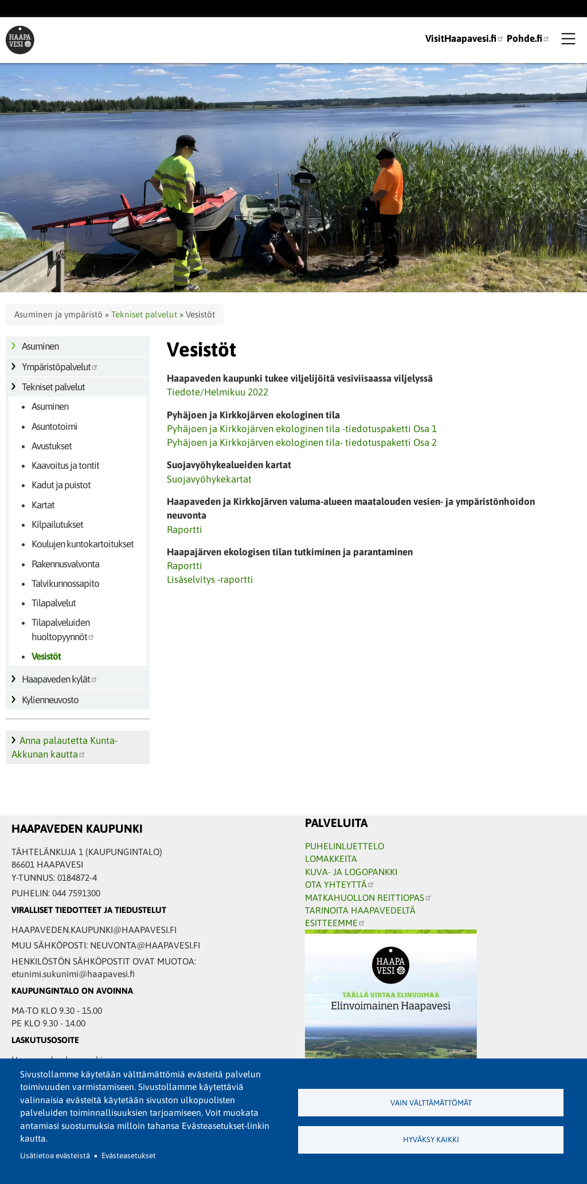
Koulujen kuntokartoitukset (83, 544)
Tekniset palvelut (144, 314)
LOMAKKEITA (331, 858)
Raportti (184, 529)
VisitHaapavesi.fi (464, 38)
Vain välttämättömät (431, 1103)
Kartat (43, 505)
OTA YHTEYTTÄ (340, 884)
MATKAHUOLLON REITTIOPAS (368, 897)
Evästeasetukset (128, 1155)
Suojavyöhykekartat (209, 479)
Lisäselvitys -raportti (210, 579)
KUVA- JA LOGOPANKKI (351, 872)
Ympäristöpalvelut (60, 367)
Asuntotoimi (54, 426)
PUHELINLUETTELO (344, 846)
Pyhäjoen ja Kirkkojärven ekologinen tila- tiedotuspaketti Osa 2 (302, 442)
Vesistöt (46, 656)
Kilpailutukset (57, 524)
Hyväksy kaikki (431, 1139)
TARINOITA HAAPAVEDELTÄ (360, 910)
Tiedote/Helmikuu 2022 (217, 392)
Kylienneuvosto (50, 699)
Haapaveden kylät (60, 679)
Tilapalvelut (54, 603)
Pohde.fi (528, 38)
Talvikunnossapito (65, 583)
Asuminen (40, 346)
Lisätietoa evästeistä (55, 1155)
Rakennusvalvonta (65, 564)
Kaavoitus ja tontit (65, 465)
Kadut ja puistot (61, 485)
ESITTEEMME (335, 923)
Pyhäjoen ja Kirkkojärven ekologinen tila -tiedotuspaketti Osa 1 (302, 428)
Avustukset (52, 446)
